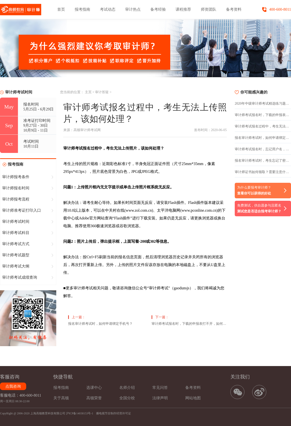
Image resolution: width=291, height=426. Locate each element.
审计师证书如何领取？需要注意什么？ (263, 172)
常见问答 (160, 387)
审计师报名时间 (15, 188)
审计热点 (133, 9)
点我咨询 (13, 386)
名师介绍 (127, 387)
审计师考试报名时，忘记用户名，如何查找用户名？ (263, 149)
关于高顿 (61, 398)
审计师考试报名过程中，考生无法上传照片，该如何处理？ (263, 126)
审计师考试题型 (15, 255)
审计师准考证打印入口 (21, 210)
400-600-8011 (280, 9)
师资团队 (208, 9)
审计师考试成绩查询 (19, 277)
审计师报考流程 (15, 199)
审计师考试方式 (15, 244)
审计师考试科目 (15, 233)
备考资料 (234, 9)
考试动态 (107, 9)
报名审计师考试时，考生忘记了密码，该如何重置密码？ (263, 160)
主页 (88, 92)
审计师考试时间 (15, 221)
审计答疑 (102, 92)
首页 (61, 9)
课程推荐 (183, 9)
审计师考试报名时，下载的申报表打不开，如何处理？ (189, 324)
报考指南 (82, 9)
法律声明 (160, 398)
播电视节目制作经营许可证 (113, 413)
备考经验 (158, 9)
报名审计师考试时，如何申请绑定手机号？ (100, 324)
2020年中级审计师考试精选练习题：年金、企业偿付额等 (263, 103)
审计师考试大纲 (15, 266)
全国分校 (127, 398)
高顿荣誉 (94, 398)
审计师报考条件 (15, 177)
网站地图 (193, 398)
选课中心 (94, 387)
